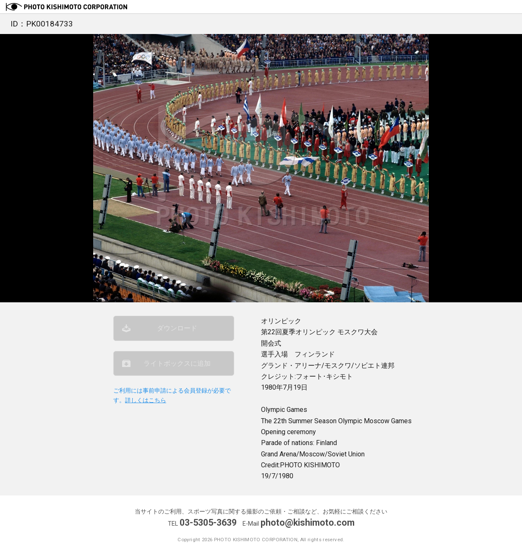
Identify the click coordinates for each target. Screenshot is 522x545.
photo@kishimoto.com (308, 522)
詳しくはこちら (145, 400)
